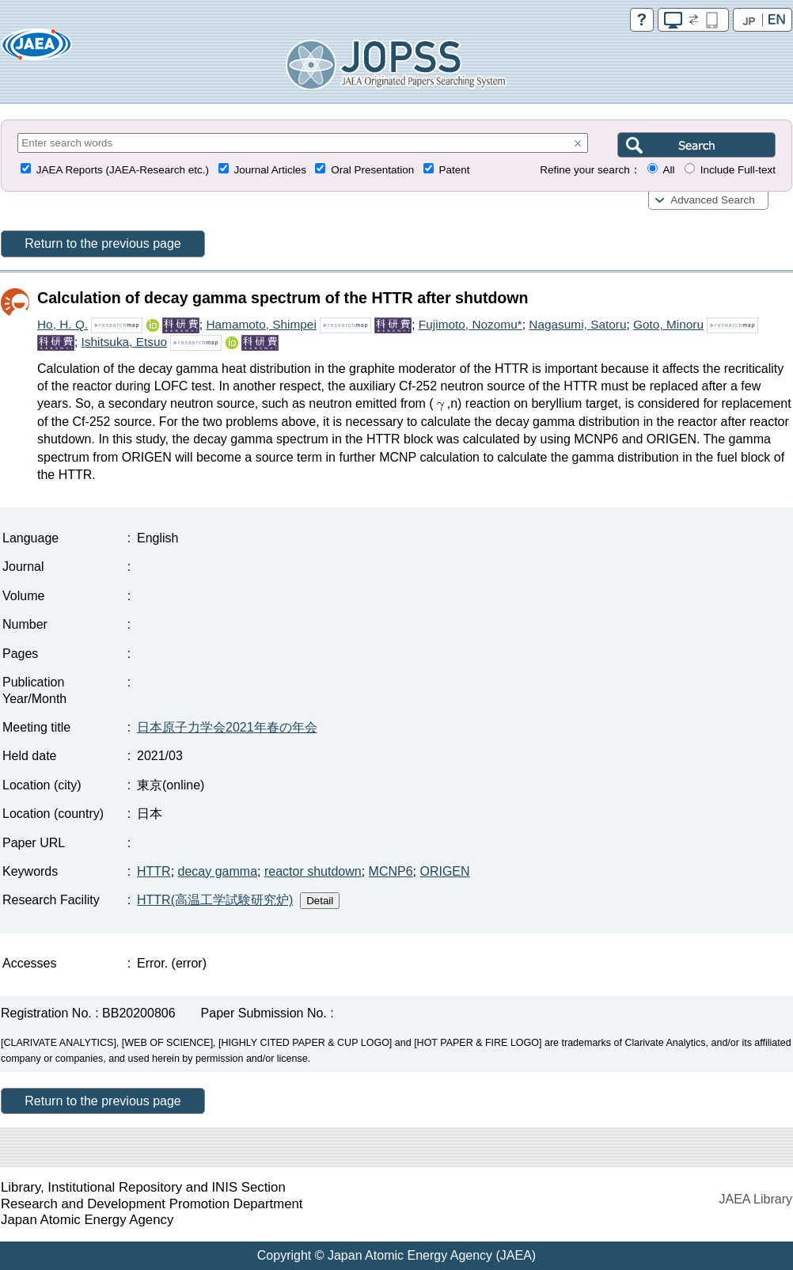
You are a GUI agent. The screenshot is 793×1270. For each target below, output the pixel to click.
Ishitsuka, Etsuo (124, 341)
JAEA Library (755, 1199)
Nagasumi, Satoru (577, 324)
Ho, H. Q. (62, 324)
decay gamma (218, 871)
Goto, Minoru (668, 324)
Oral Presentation (372, 170)
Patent (454, 170)
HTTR (154, 871)
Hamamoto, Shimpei (261, 324)
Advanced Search (712, 200)
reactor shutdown (313, 871)
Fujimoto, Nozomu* (470, 324)
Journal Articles (269, 170)
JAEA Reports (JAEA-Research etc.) (122, 170)
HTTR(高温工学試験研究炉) (215, 900)
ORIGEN (444, 871)
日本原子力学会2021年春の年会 (227, 727)
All (668, 170)
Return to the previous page (102, 243)
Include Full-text (738, 170)
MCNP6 (391, 871)
